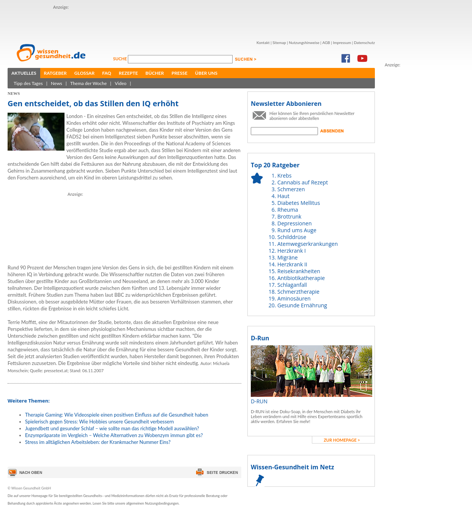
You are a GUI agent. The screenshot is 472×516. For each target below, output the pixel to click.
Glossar (84, 73)
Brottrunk (289, 216)
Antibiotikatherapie (301, 278)
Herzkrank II (292, 264)
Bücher (154, 73)
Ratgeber (55, 73)
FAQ (106, 73)
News (56, 83)
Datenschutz (364, 42)
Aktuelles (23, 73)
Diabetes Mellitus (298, 202)
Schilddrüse (291, 237)
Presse (179, 73)
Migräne (287, 257)
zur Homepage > (342, 439)
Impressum (342, 42)
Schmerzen (291, 189)
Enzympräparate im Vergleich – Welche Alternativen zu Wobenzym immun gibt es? (114, 435)
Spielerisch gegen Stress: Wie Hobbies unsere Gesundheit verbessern (99, 421)
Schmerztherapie (298, 291)
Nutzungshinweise (304, 42)
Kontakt (263, 42)
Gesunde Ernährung (302, 305)
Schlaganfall (292, 284)
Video (120, 83)
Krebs (284, 175)
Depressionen (294, 223)
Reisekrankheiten (298, 271)
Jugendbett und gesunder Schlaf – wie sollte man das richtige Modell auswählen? (112, 428)
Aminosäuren (294, 298)
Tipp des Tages (28, 83)
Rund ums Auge (296, 230)
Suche (120, 58)
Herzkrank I (291, 250)
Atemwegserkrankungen (307, 243)
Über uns (206, 73)
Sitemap (279, 42)
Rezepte (128, 73)
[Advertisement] (97, 22)
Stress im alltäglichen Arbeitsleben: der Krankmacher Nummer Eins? (98, 442)
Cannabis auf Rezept (302, 182)
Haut (283, 196)
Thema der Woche (88, 83)
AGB (326, 42)
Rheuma (287, 209)
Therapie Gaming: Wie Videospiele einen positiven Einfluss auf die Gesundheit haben (116, 415)
